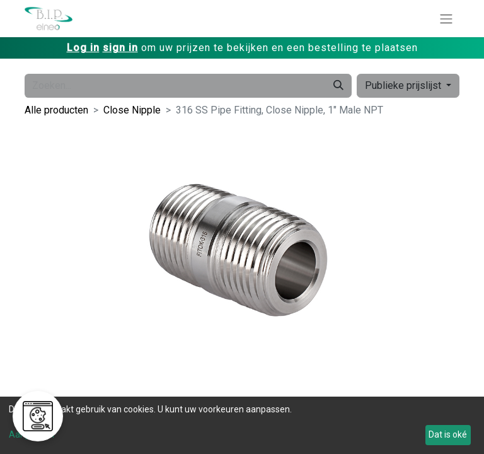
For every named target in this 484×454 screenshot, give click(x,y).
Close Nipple (132, 110)
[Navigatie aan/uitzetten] (446, 18)
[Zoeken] (338, 86)
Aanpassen (31, 434)
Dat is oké (448, 434)
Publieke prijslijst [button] (404, 85)
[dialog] (242, 425)
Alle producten (56, 110)
